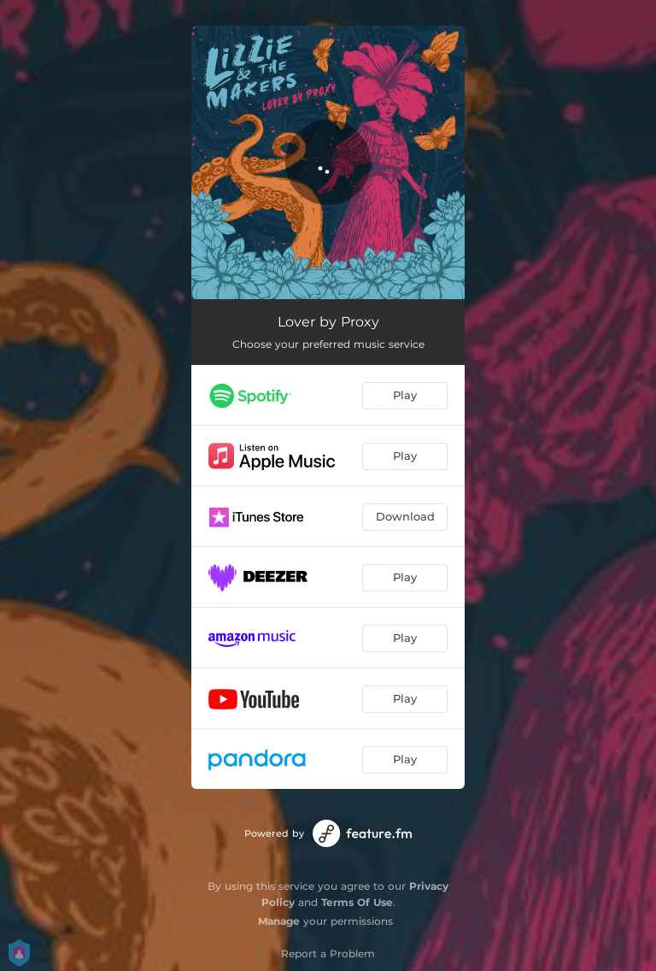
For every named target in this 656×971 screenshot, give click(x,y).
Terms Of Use (357, 902)
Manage (279, 921)
